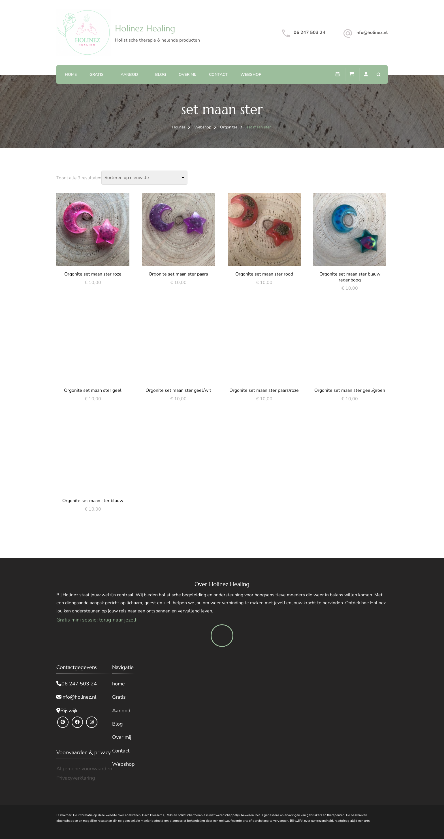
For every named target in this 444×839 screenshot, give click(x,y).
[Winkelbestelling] (144, 178)
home (118, 683)
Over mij (187, 74)
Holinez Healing (145, 28)
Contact (218, 74)
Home (71, 74)
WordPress (219, 828)
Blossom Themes (140, 828)
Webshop (250, 74)
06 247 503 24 (309, 32)
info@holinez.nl (371, 32)
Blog (160, 74)
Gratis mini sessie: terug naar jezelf (96, 619)
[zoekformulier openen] (378, 74)
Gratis (96, 74)
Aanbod (129, 74)
